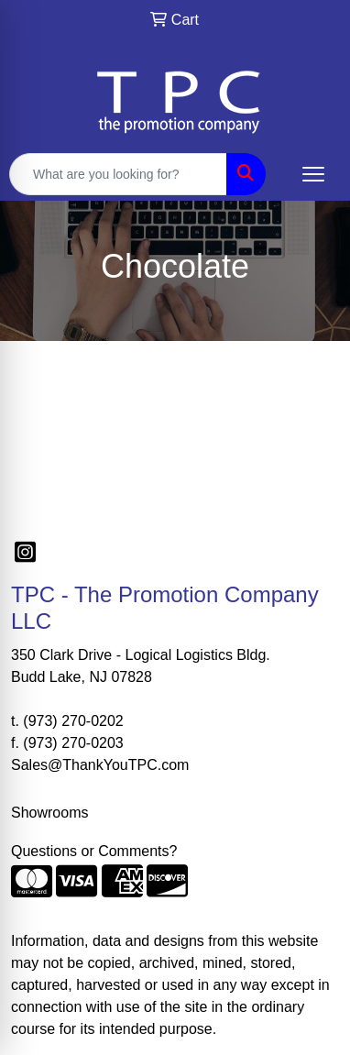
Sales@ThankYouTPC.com (100, 765)
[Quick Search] (118, 174)
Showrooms (49, 812)
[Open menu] (313, 174)
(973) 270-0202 (73, 721)
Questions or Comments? (94, 851)
